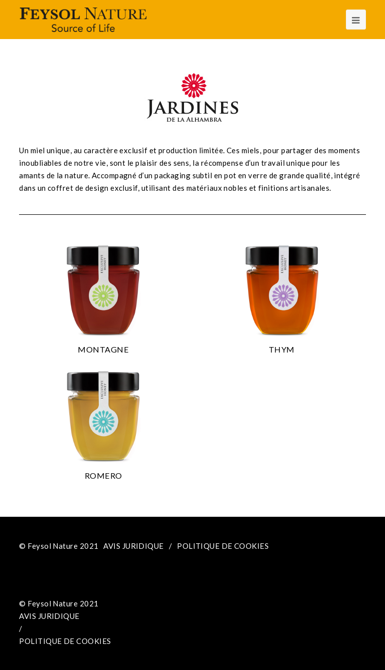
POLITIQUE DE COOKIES (223, 545)
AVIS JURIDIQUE (133, 545)
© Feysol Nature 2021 (58, 545)
